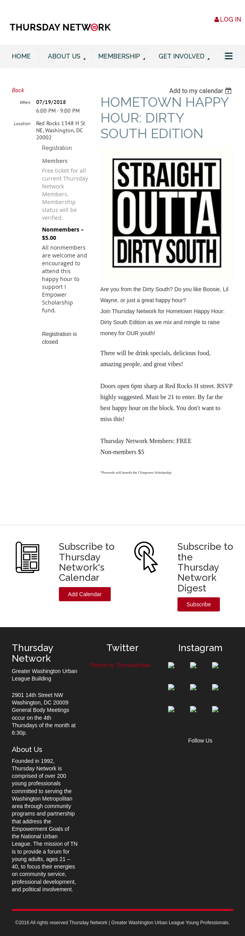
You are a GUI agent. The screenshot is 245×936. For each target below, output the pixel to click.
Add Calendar (85, 594)
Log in (230, 19)
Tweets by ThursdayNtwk (120, 665)
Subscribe (198, 604)
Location (22, 123)
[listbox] (201, 91)
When (25, 102)
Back (18, 90)
